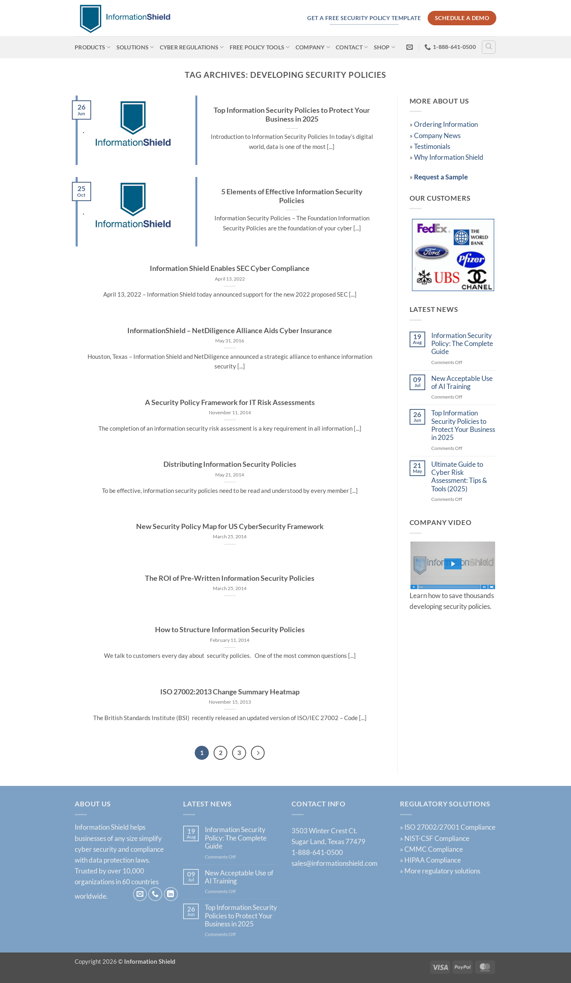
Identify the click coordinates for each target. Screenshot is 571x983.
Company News (437, 135)
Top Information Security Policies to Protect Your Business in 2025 (292, 115)
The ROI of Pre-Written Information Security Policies (229, 578)
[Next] (258, 753)
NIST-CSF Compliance (436, 838)
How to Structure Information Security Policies (230, 629)
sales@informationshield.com (334, 863)
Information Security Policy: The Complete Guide (462, 344)
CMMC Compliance (433, 849)
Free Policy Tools (260, 47)
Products (93, 47)
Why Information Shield (448, 157)
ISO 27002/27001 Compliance (450, 827)
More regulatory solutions (442, 871)
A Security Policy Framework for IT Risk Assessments (230, 402)
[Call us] (155, 894)
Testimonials (432, 146)
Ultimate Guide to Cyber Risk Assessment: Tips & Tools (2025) (459, 476)
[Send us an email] (140, 894)
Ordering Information (446, 124)
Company (313, 47)
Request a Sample (441, 177)
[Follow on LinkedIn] (171, 894)
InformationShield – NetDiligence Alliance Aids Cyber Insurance (229, 330)
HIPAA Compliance (432, 860)
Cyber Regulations (192, 47)
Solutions (135, 47)
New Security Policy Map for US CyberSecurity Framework (230, 526)
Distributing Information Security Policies (229, 464)
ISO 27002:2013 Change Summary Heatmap (230, 692)
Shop (385, 47)
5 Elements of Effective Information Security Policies (292, 196)
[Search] (489, 47)
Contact (352, 47)
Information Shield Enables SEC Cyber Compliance (230, 268)
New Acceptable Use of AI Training (462, 382)
